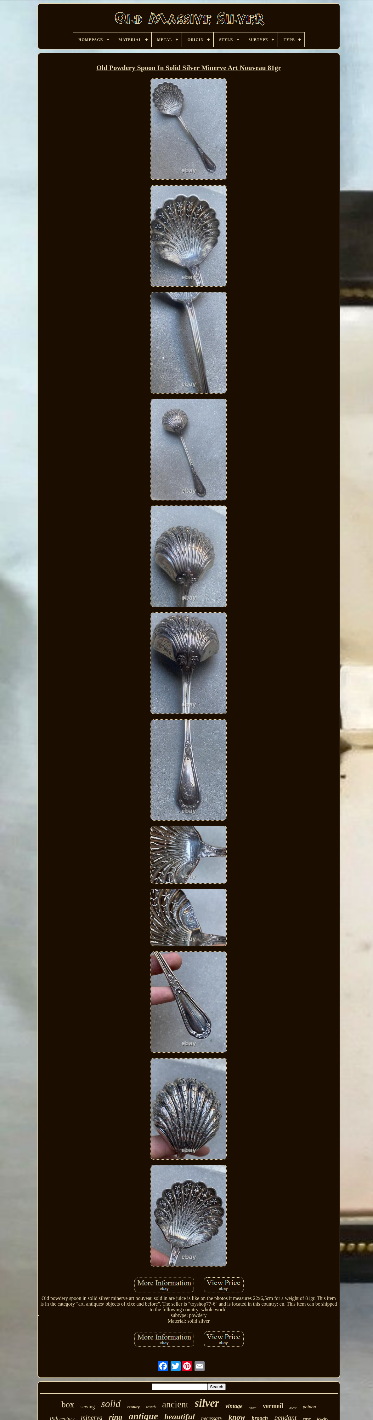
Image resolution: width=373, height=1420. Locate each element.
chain (252, 1408)
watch (151, 1407)
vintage (233, 1406)
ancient (175, 1404)
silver (207, 1403)
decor (293, 1408)
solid (111, 1403)
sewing (88, 1406)
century (133, 1407)
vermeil (273, 1405)
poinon (309, 1406)
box (67, 1404)
